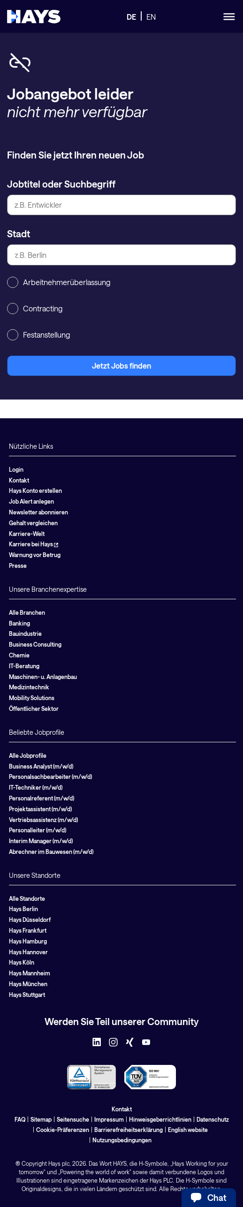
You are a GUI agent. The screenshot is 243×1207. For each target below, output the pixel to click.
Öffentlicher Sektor (34, 708)
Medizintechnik (29, 687)
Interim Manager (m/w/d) (41, 840)
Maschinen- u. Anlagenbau (43, 676)
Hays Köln (21, 962)
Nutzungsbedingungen (122, 1140)
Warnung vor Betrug (35, 554)
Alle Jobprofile (27, 755)
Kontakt (19, 480)
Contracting (34, 308)
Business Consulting (35, 644)
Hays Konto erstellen (35, 490)
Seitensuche (73, 1119)
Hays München (28, 984)
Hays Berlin (23, 908)
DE (131, 16)
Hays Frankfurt (27, 930)
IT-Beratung (24, 666)
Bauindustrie (25, 633)
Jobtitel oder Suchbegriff (61, 183)
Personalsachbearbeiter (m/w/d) (50, 776)
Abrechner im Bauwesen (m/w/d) (51, 851)
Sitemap (41, 1119)
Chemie (19, 655)
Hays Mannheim (29, 973)
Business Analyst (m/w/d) (41, 766)
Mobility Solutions (31, 697)
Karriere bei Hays (33, 544)
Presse (18, 565)
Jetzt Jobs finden (121, 365)
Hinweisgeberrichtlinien (160, 1119)
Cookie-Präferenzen (62, 1129)
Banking (19, 623)
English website (188, 1129)
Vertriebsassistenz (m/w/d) (43, 819)
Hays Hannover (28, 952)
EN (151, 16)
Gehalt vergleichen (33, 523)
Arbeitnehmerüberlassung (58, 282)
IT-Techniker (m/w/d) (35, 787)
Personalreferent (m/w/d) (41, 798)
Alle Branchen (27, 612)
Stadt (18, 233)
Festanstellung (38, 334)
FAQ (20, 1119)
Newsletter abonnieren (38, 512)
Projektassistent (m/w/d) (40, 809)
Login (16, 469)
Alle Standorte (27, 898)
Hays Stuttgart (27, 994)
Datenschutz (213, 1119)
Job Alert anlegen (31, 501)
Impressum (109, 1119)
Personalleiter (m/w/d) (37, 830)
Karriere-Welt (27, 533)
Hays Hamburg (28, 941)
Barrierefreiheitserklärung (128, 1129)
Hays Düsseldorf (30, 919)
